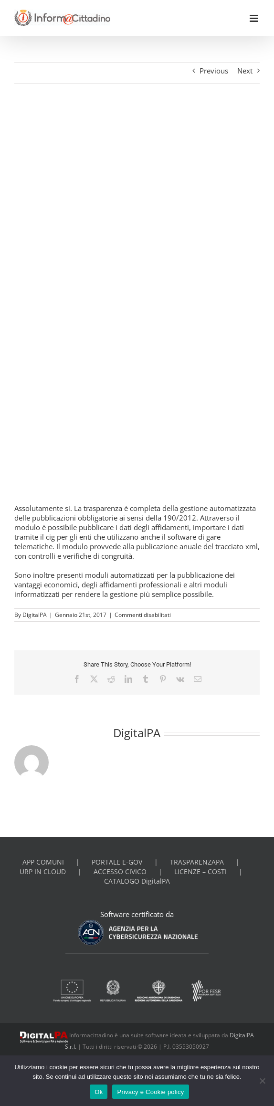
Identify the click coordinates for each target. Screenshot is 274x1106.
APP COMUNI (43, 862)
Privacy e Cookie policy (150, 1092)
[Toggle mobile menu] (255, 18)
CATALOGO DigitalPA (137, 881)
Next (245, 70)
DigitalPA (34, 615)
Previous (214, 70)
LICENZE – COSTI (200, 871)
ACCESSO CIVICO (120, 871)
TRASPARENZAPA (197, 862)
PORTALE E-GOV (117, 862)
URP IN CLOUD (43, 871)
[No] (262, 1080)
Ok (99, 1092)
